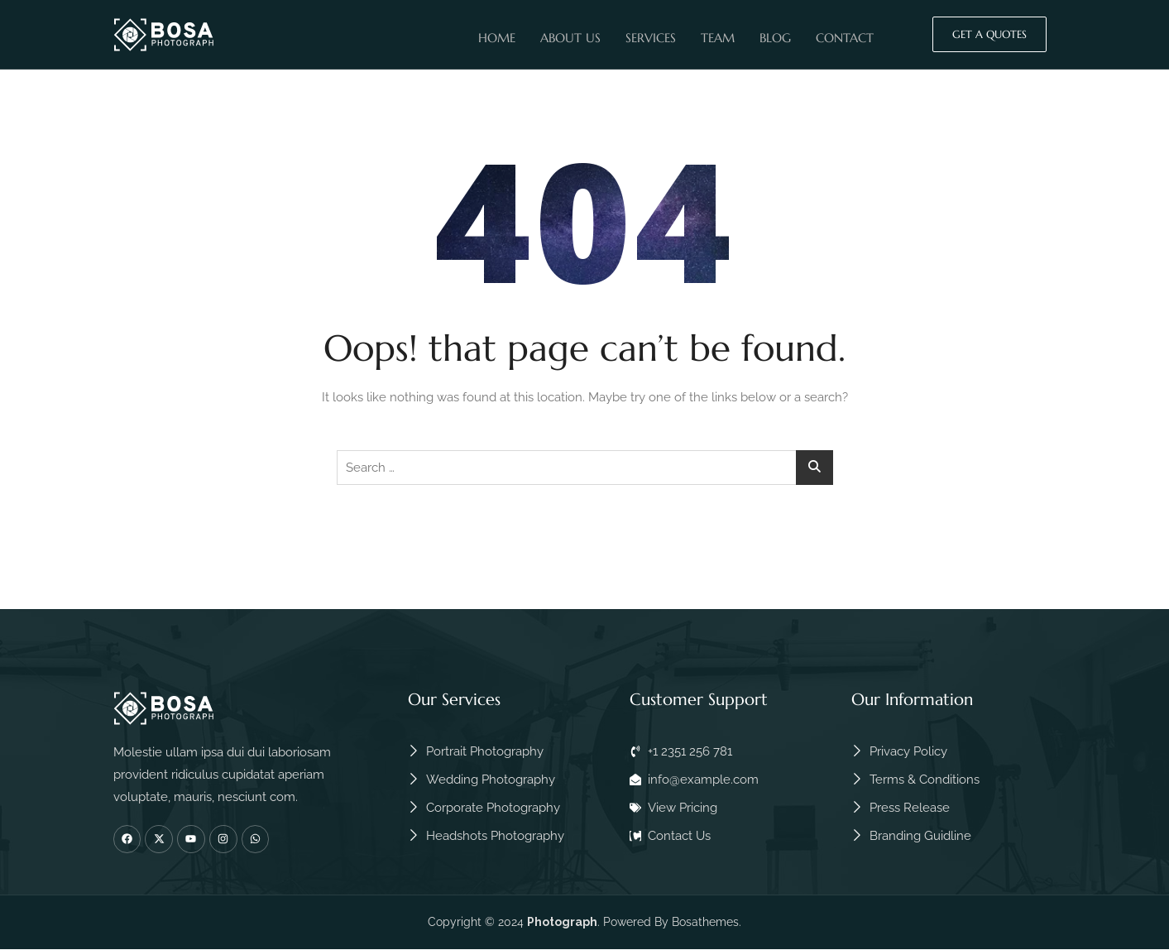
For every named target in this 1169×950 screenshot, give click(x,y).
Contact (845, 36)
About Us (570, 36)
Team (718, 36)
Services (650, 36)
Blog (775, 36)
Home (496, 36)
